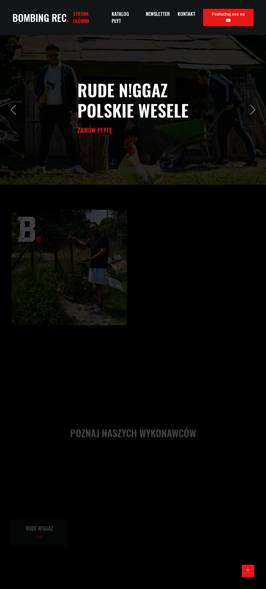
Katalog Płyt (120, 17)
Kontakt (186, 13)
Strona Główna (81, 17)
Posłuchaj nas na (228, 17)
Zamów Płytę (94, 130)
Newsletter (158, 13)
